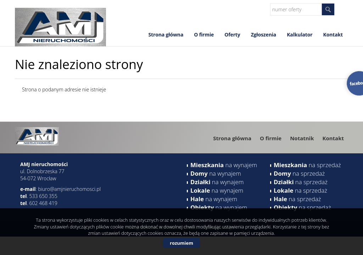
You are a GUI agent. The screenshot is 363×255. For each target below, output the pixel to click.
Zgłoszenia (264, 34)
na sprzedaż (307, 165)
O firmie (204, 34)
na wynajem (223, 165)
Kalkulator (299, 34)
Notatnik (302, 138)
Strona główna (165, 34)
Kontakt (333, 34)
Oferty (232, 34)
